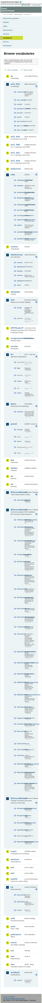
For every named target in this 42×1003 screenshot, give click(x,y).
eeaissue (20, 275)
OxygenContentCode (20, 718)
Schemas (6, 34)
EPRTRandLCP (17, 328)
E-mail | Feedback (9, 996)
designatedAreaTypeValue (20, 192)
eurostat (14, 346)
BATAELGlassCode (20, 561)
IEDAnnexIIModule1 (17, 492)
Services (6, 42)
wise (13, 964)
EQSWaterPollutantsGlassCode (20, 682)
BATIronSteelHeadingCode (20, 617)
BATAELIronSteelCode (20, 575)
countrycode (20, 92)
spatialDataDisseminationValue (20, 232)
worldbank (15, 972)
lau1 (12, 867)
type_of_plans (20, 130)
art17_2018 (15, 161)
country (19, 980)
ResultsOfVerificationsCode (20, 823)
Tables (5, 26)
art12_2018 (15, 137)
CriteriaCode (20, 634)
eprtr (13, 300)
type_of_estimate (20, 126)
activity (19, 308)
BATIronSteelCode (20, 608)
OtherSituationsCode (20, 707)
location (19, 104)
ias (12, 476)
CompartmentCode (20, 627)
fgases (13, 404)
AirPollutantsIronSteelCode (20, 541)
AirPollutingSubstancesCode (20, 808)
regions (19, 225)
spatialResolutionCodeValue (20, 239)
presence (20, 113)
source (19, 441)
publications (16, 934)
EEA (12, 2)
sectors (19, 910)
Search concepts (28, 70)
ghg (12, 460)
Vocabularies (7, 38)
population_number (20, 108)
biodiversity (16, 169)
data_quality (20, 100)
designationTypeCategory (20, 198)
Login (25, 5)
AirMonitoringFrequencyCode (20, 520)
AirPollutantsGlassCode (20, 527)
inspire (13, 851)
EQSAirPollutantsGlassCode (20, 652)
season (19, 117)
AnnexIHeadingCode (20, 500)
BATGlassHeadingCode (20, 597)
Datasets (6, 22)
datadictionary (17, 255)
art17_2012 (15, 153)
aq (12, 76)
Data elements (8, 30)
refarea (19, 381)
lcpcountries (20, 895)
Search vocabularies (12, 70)
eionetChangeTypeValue (20, 210)
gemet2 (14, 424)
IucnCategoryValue (20, 215)
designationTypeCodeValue (20, 204)
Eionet (11, 14)
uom (12, 956)
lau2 (12, 873)
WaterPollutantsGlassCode (20, 772)
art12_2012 (15, 84)
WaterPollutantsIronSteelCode (20, 783)
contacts (20, 262)
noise (13, 926)
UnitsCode (20, 755)
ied (12, 484)
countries (20, 412)
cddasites (20, 185)
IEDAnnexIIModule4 (17, 798)
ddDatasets (20, 267)
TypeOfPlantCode (20, 830)
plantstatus (20, 902)
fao (12, 354)
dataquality (15, 292)
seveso (14, 943)
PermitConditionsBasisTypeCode (20, 724)
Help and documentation (11, 18)
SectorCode (20, 743)
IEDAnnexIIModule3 (17, 510)
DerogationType (20, 815)
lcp (12, 887)
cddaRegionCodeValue (20, 180)
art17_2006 (15, 145)
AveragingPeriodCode (20, 554)
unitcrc (19, 393)
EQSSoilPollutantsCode (20, 674)
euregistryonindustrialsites (17, 338)
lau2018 (14, 879)
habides (14, 468)
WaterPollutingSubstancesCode (20, 842)
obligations (20, 281)
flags (18, 368)
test (12, 951)
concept (19, 429)
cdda (13, 175)
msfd (13, 918)
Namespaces (7, 45)
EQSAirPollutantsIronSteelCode (20, 663)
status (19, 285)
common (14, 247)
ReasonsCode (20, 731)
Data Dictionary (18, 14)
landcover (15, 859)
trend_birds (20, 121)
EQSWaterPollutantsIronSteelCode (20, 695)
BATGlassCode (20, 589)
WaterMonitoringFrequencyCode (20, 764)
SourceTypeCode (20, 749)
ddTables (20, 271)
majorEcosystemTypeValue (20, 220)
